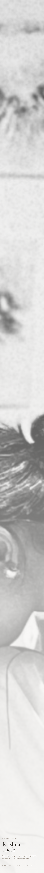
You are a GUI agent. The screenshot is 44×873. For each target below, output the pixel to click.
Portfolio (7, 866)
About (18, 866)
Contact (29, 866)
